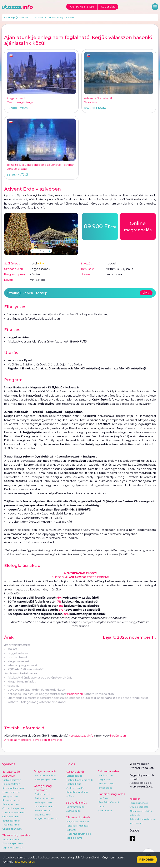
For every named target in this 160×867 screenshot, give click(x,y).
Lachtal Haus (73, 783)
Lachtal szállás (74, 775)
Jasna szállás (73, 810)
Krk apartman (10, 796)
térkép (41, 293)
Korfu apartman (43, 810)
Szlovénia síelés (108, 771)
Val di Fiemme (74, 837)
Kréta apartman (43, 802)
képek (27, 293)
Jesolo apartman (11, 839)
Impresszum (136, 823)
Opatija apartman (12, 828)
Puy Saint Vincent (109, 802)
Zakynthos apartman (46, 818)
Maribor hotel (106, 775)
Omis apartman (11, 816)
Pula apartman (10, 804)
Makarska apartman (13, 812)
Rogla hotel (105, 779)
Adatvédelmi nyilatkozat (143, 819)
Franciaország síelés (111, 794)
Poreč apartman (11, 783)
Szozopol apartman (45, 779)
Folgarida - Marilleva (77, 825)
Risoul (102, 806)
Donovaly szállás (75, 806)
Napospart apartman (46, 775)
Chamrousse (105, 810)
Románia (38, 17)
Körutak (23, 17)
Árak (146, 292)
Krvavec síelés (106, 783)
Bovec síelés (105, 787)
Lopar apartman (11, 792)
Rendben (146, 859)
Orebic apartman (11, 780)
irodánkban (75, 693)
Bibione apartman (12, 843)
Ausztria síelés (75, 771)
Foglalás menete (139, 802)
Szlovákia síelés (76, 802)
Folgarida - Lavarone (77, 821)
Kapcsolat (135, 798)
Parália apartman (44, 806)
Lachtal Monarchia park (79, 780)
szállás (14, 293)
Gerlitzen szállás (75, 788)
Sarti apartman (43, 794)
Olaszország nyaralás (16, 835)
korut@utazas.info (81, 735)
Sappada (71, 829)
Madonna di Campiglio (78, 833)
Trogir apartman (11, 824)
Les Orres (103, 798)
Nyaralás (8, 764)
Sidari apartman (43, 814)
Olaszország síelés (78, 817)
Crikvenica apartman (14, 808)
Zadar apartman (11, 820)
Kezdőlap (9, 17)
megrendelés (138, 226)
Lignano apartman (12, 847)
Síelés (70, 764)
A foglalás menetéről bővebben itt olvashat (33, 739)
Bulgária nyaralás (45, 771)
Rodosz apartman (44, 798)
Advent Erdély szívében (61, 17)
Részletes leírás (24, 861)
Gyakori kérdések (139, 806)
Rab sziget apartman (13, 788)
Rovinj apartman (11, 800)
